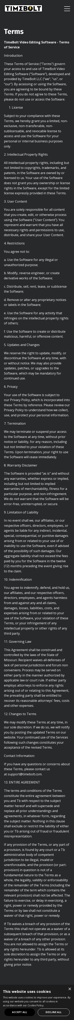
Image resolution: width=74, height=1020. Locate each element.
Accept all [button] (19, 1012)
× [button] (69, 989)
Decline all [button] (54, 1012)
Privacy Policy (20, 400)
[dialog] (37, 1002)
